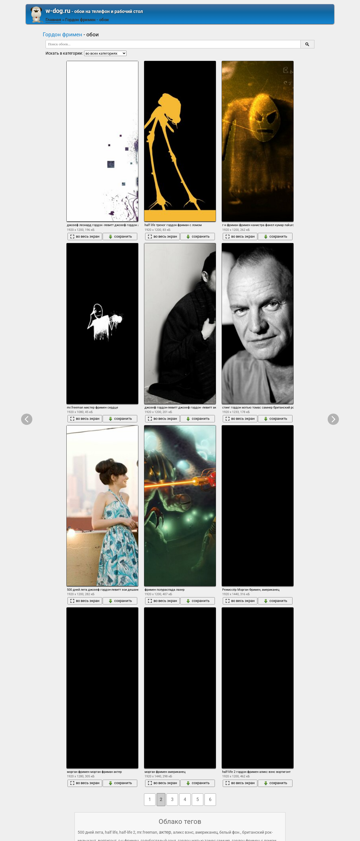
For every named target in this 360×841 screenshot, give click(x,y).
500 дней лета (90, 832)
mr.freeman (147, 832)
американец (206, 832)
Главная (53, 19)
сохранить (120, 236)
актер (165, 832)
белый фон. (229, 832)
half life (111, 832)
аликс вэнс (183, 832)
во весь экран (85, 236)
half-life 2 (127, 832)
